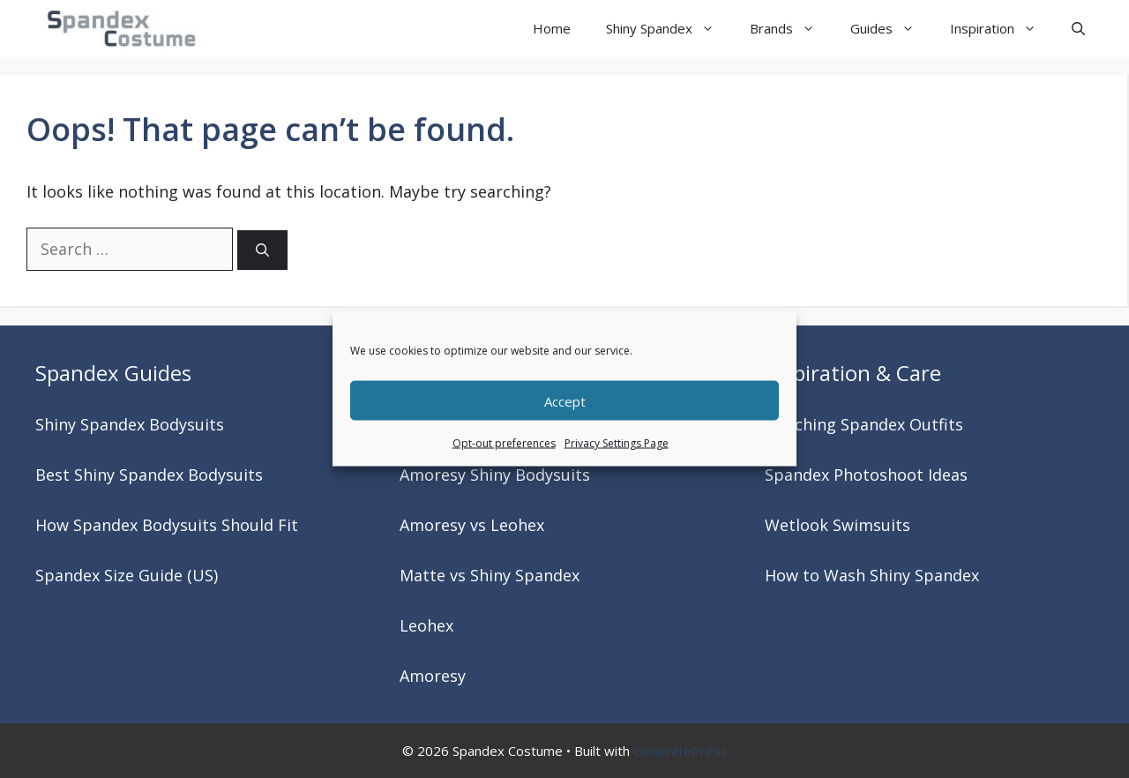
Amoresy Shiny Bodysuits (495, 474)
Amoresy (433, 675)
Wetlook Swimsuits (837, 524)
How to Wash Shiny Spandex (872, 575)
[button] (1078, 28)
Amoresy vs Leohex (472, 524)
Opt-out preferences (504, 443)
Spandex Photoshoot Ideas (866, 474)
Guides (891, 28)
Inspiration (1002, 28)
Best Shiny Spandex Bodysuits (149, 474)
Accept (565, 400)
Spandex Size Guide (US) (126, 575)
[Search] (262, 250)
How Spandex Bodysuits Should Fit (166, 524)
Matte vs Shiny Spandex (489, 575)
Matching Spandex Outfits (864, 424)
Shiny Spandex (669, 28)
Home (552, 28)
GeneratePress (680, 750)
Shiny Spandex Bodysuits (129, 424)
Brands (791, 28)
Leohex (426, 625)
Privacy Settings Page (616, 443)
